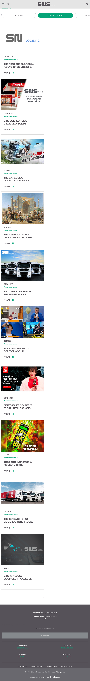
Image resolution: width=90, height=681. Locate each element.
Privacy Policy (22, 666)
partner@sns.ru (22, 647)
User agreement (36, 666)
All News (19, 15)
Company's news (55, 15)
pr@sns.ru (67, 656)
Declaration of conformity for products (58, 666)
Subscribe (45, 635)
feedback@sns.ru (67, 647)
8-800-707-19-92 (45, 612)
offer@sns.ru (22, 656)
